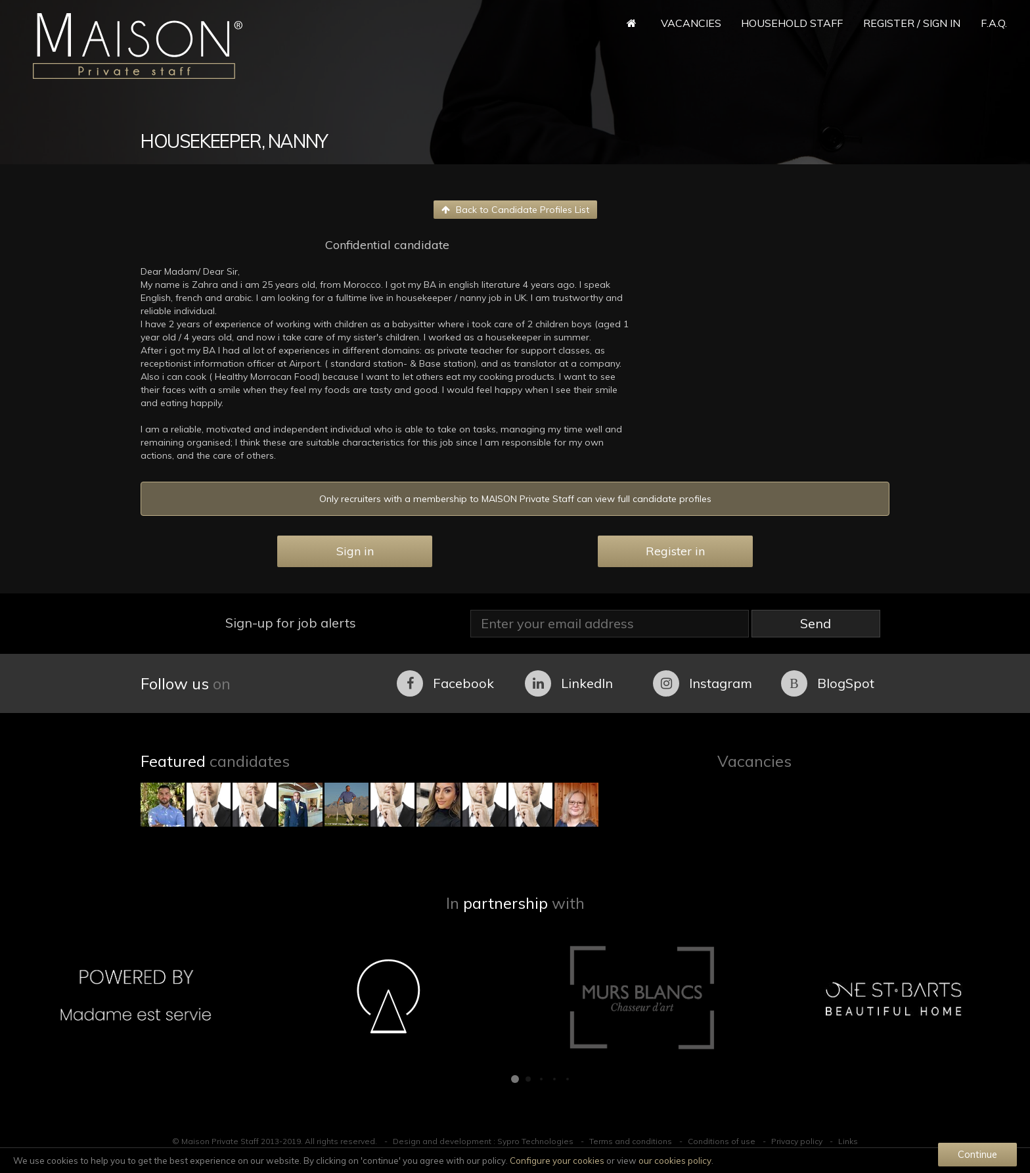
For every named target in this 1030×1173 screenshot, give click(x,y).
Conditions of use (721, 1141)
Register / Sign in (911, 23)
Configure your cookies (557, 1160)
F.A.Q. (994, 23)
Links (848, 1141)
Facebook (445, 683)
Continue (977, 1154)
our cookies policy (674, 1160)
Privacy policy (796, 1141)
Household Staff (792, 23)
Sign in (355, 551)
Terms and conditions (630, 1141)
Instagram (702, 683)
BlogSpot (827, 683)
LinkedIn (569, 683)
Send (815, 623)
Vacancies (691, 23)
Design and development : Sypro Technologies (483, 1141)
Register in (675, 551)
